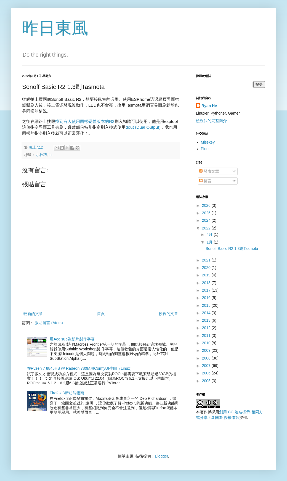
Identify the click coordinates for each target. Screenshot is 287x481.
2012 (207, 328)
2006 (207, 373)
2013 (207, 320)
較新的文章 (33, 313)
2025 (207, 213)
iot (50, 155)
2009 (207, 350)
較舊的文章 (168, 313)
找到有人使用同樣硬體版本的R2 (85, 121)
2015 (207, 305)
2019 (207, 275)
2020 (207, 267)
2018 (207, 283)
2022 (207, 228)
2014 (207, 313)
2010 (207, 343)
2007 (207, 365)
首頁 (101, 313)
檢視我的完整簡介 (211, 120)
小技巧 (41, 155)
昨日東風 (55, 28)
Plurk (205, 149)
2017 (207, 290)
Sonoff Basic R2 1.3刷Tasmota (232, 248)
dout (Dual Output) (143, 127)
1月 (210, 242)
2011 (207, 335)
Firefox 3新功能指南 (67, 393)
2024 (207, 220)
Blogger (161, 456)
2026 (207, 205)
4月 (210, 234)
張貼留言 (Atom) (49, 323)
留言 (205, 181)
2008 (207, 358)
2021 (207, 260)
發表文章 (209, 171)
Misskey (208, 142)
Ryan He (209, 106)
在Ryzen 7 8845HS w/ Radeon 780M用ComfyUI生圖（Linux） (80, 368)
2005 (207, 381)
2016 (207, 297)
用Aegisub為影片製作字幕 (72, 339)
